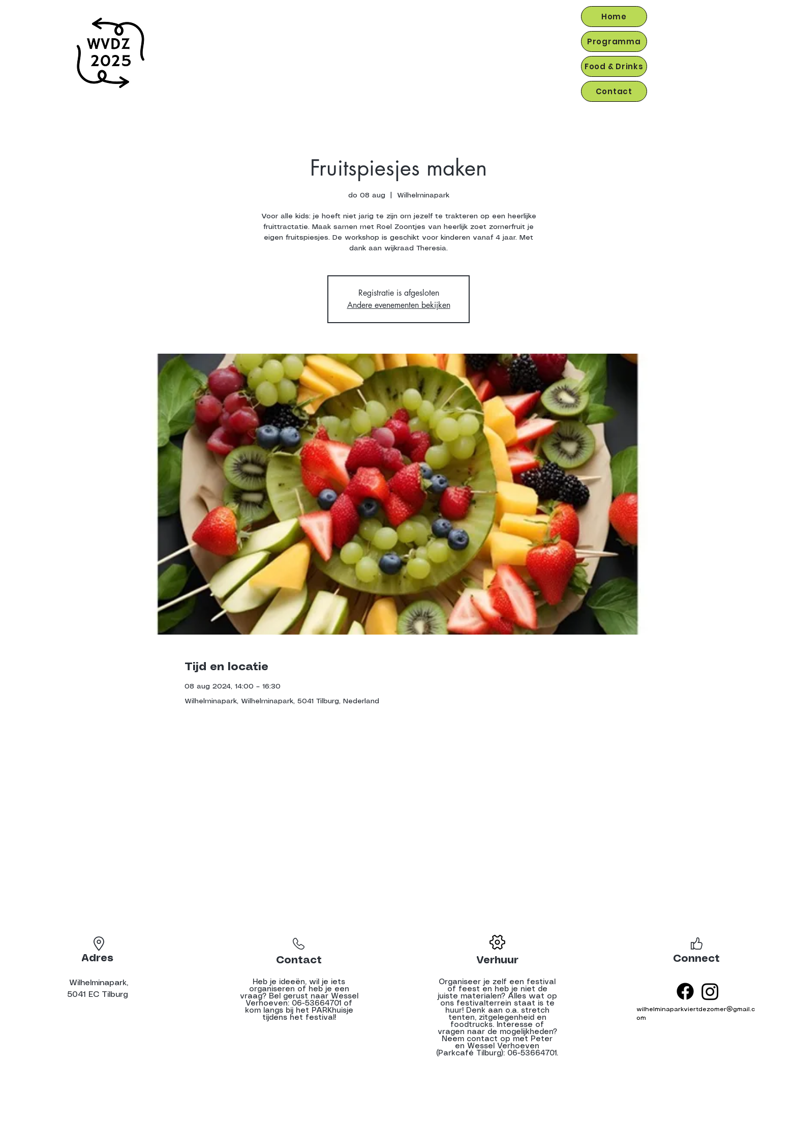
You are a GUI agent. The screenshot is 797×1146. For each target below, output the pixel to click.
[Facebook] (685, 991)
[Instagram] (710, 991)
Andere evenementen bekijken (398, 305)
